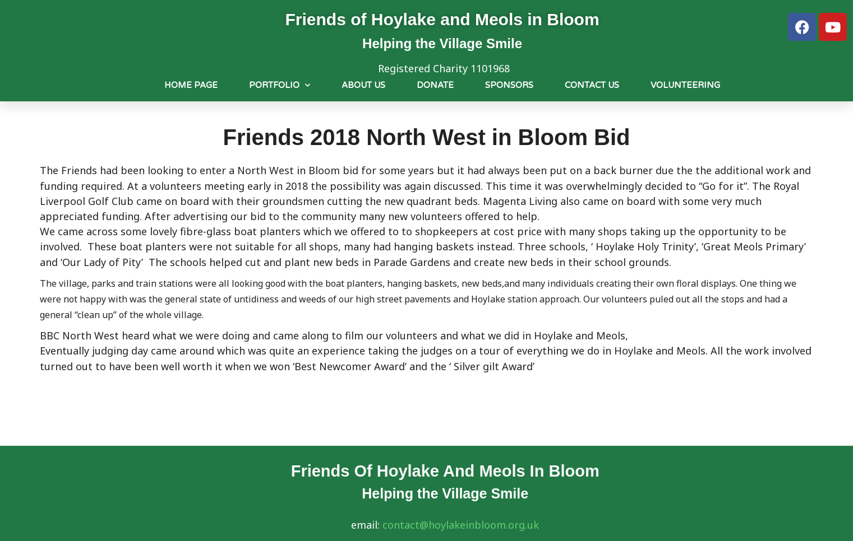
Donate (435, 85)
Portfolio (279, 85)
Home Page (191, 85)
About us (363, 85)
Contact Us (592, 85)
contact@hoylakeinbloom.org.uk (460, 524)
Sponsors (509, 85)
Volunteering (685, 85)
